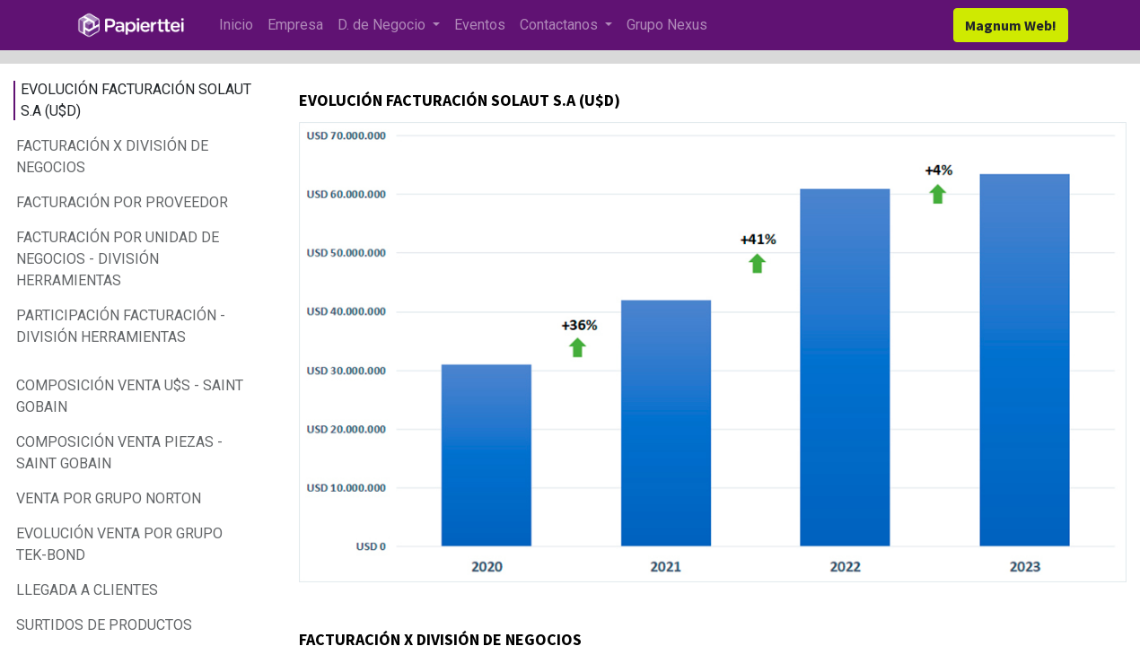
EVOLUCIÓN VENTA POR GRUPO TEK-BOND (119, 544)
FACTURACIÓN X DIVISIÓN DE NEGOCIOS (112, 156)
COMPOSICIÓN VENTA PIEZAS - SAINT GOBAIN (119, 452)
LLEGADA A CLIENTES (89, 589)
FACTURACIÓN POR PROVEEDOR (122, 202)
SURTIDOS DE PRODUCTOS (106, 624)
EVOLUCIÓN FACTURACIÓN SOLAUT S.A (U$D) (136, 100)
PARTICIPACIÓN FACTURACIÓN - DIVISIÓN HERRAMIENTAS (120, 326)
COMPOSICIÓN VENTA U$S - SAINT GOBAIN (129, 396)
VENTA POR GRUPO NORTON (108, 498)
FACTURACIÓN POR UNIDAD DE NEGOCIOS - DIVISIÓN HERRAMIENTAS (117, 259)
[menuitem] (236, 25)
